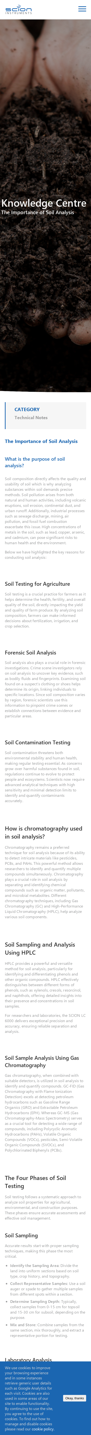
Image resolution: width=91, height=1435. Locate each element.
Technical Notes (31, 417)
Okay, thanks (74, 1398)
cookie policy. (43, 1428)
